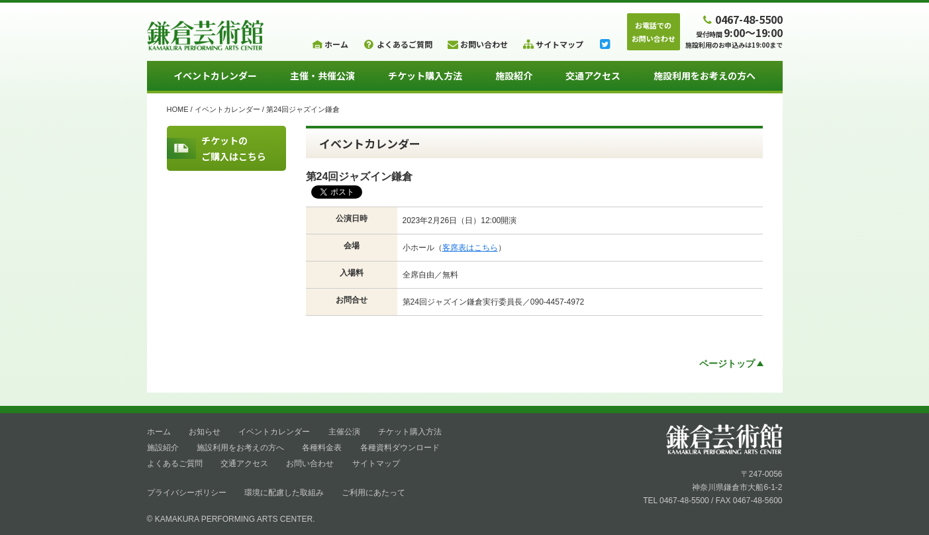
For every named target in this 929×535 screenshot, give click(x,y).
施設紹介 (513, 75)
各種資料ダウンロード (400, 447)
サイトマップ (376, 463)
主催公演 (344, 431)
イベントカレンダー (215, 75)
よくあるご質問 (175, 463)
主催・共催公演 (322, 75)
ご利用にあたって (373, 492)
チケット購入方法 (425, 75)
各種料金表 (322, 447)
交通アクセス (592, 75)
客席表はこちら (470, 247)
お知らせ (204, 431)
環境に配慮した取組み (284, 492)
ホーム (159, 431)
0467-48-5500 (741, 18)
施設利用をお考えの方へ (705, 75)
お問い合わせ (310, 463)
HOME (178, 109)
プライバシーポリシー (186, 492)
